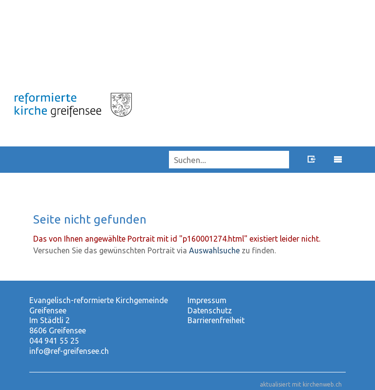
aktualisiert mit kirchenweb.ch (301, 384)
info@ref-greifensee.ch (69, 351)
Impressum (207, 300)
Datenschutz (210, 310)
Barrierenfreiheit (216, 320)
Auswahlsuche (214, 250)
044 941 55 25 (54, 340)
